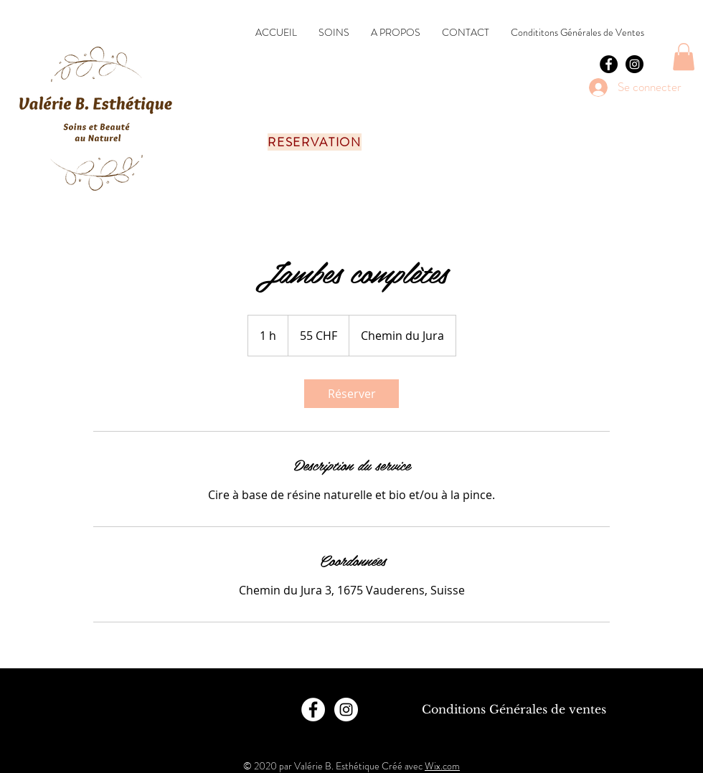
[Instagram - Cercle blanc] (346, 709)
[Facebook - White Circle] (313, 709)
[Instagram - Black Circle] (634, 64)
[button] (683, 56)
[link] (351, 393)
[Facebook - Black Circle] (609, 64)
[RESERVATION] (316, 142)
